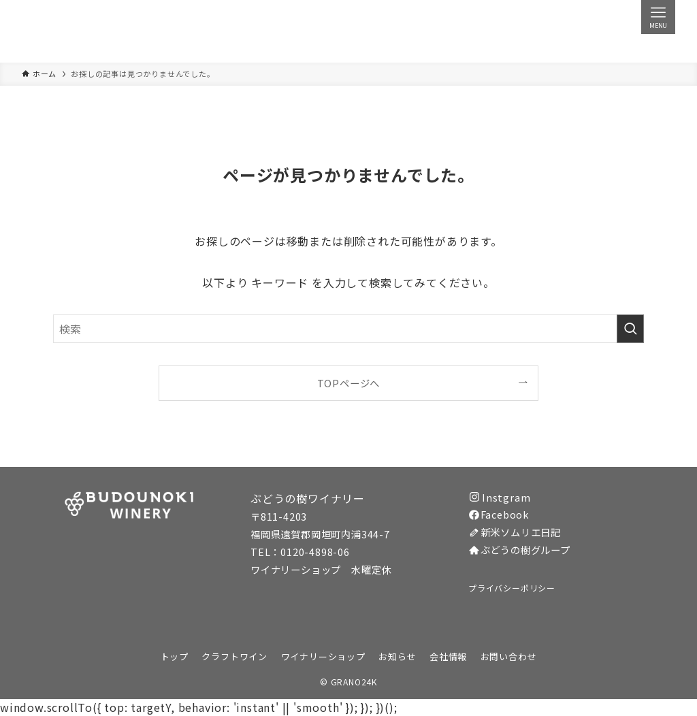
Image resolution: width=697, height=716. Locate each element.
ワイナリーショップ (323, 656)
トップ (175, 656)
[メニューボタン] (658, 17)
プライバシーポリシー (511, 587)
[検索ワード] (348, 328)
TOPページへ (348, 383)
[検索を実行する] (630, 328)
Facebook (499, 514)
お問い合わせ (509, 656)
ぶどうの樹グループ (519, 549)
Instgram (499, 497)
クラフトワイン (234, 656)
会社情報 (448, 656)
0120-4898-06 (315, 551)
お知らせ (397, 656)
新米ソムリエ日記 (515, 532)
